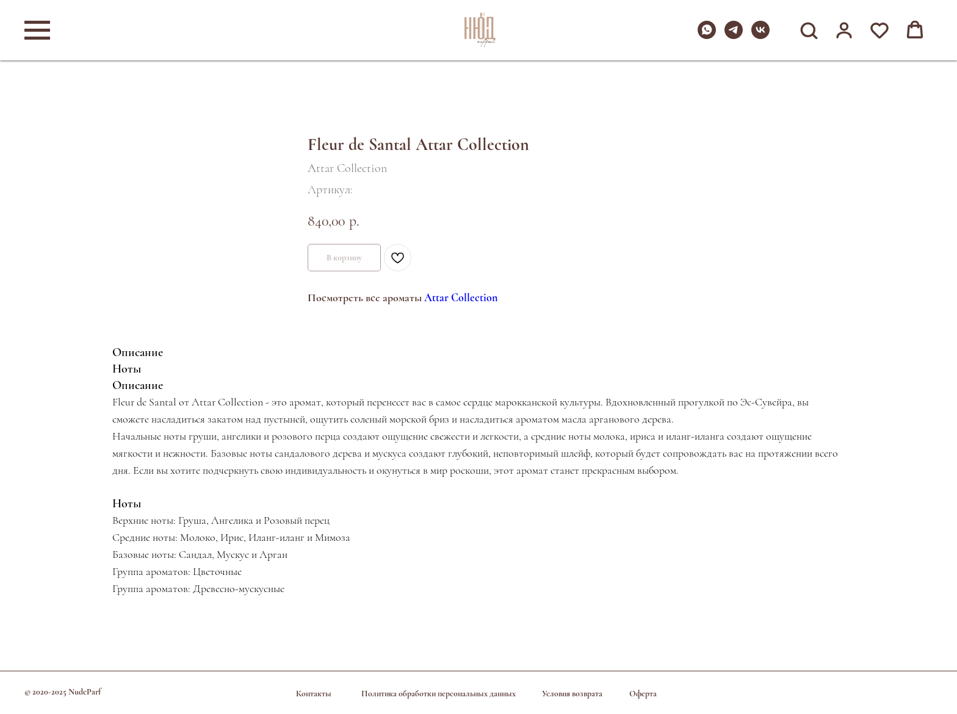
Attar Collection (460, 297)
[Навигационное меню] (37, 30)
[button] (809, 30)
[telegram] (733, 35)
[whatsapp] (707, 35)
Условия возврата (572, 693)
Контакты (313, 693)
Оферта (643, 693)
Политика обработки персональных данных (438, 693)
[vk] (760, 35)
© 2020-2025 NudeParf (62, 692)
